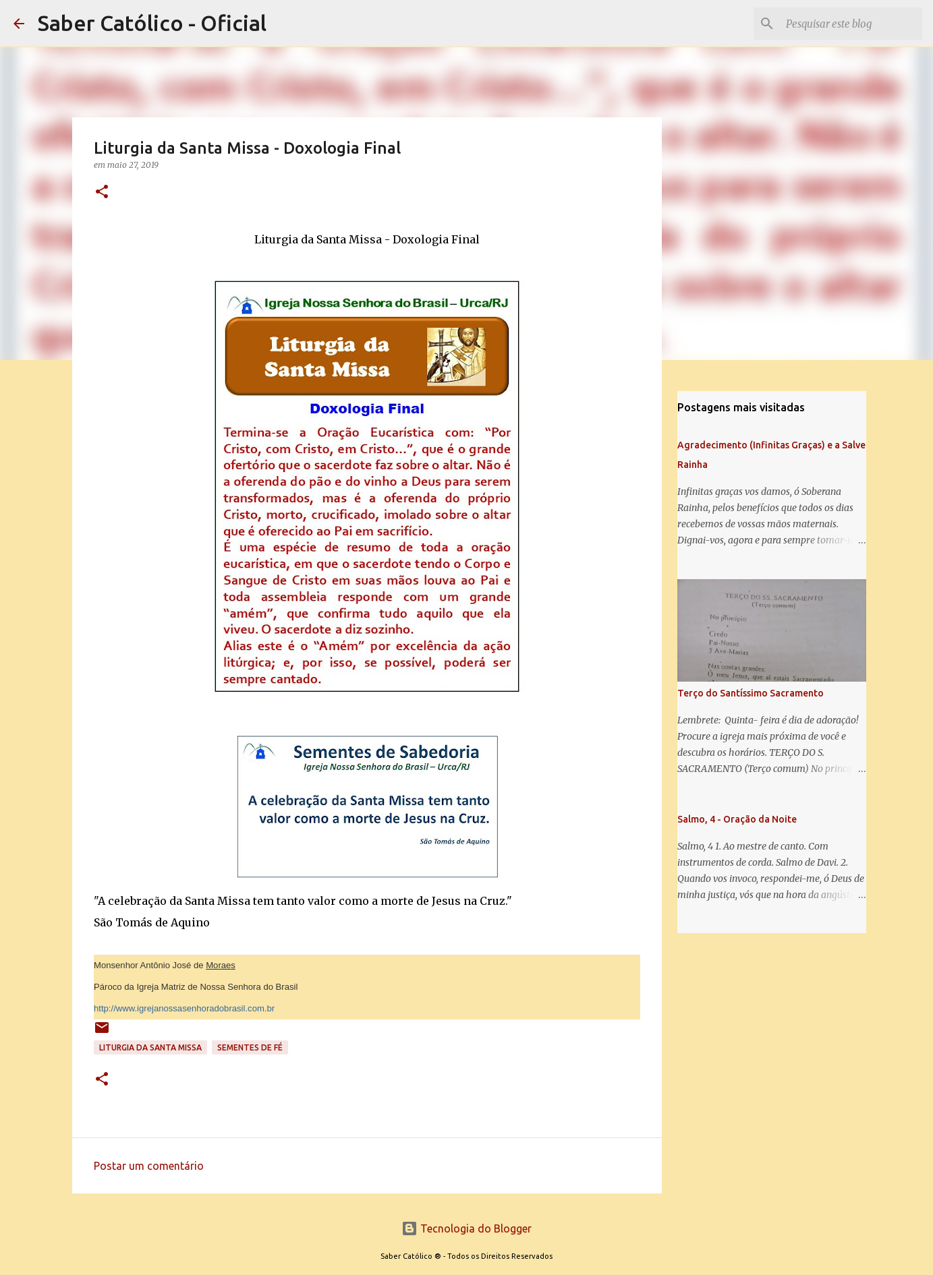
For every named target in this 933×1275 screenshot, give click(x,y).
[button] (102, 192)
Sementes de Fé (250, 1047)
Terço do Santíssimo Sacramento (750, 693)
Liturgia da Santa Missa (150, 1047)
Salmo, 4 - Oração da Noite (737, 819)
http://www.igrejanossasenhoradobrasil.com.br (184, 1008)
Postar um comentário (149, 1166)
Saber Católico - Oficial (152, 23)
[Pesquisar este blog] (851, 23)
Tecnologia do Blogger (466, 1228)
